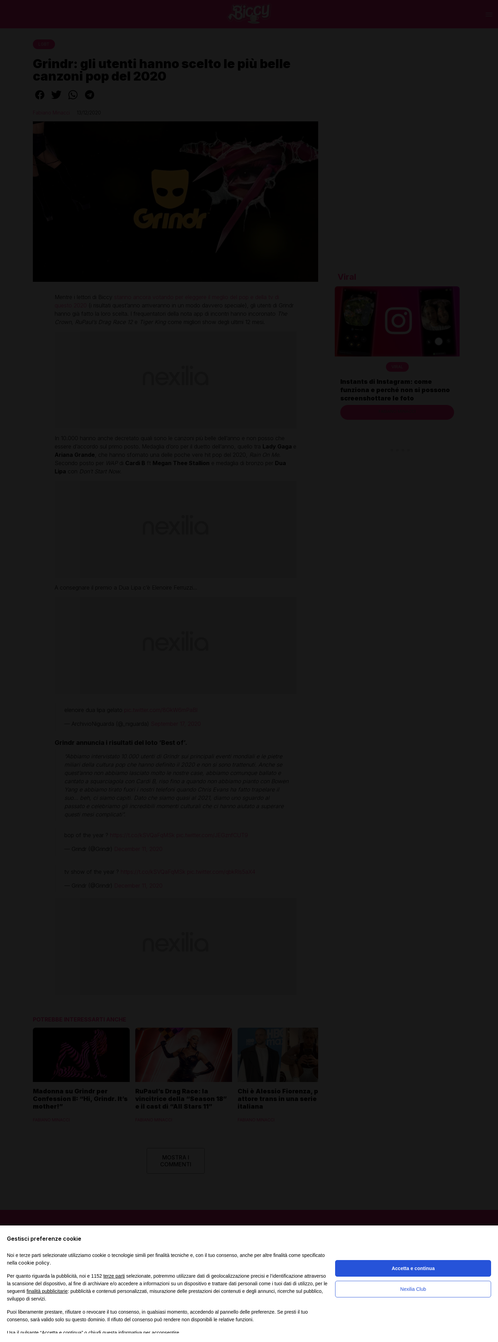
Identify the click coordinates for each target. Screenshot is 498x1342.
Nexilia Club (413, 1289)
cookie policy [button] (33, 1263)
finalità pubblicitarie (47, 1291)
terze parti (114, 1276)
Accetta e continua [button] (412, 1268)
